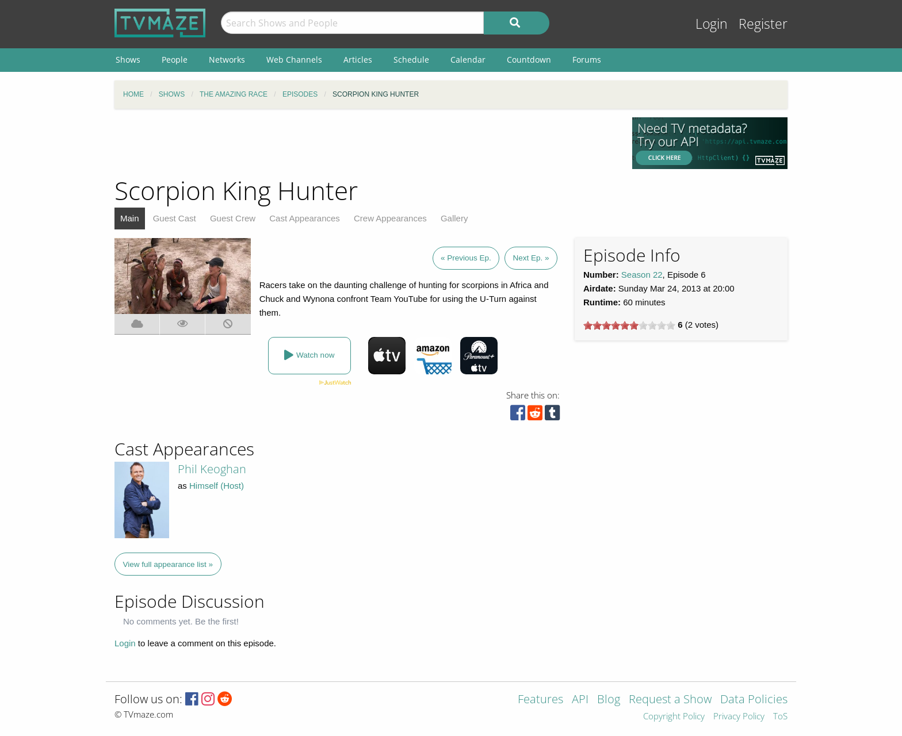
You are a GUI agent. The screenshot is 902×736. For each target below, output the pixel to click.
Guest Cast (174, 218)
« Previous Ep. (466, 258)
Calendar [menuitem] (468, 59)
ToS (780, 717)
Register (763, 24)
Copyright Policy (674, 717)
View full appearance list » (168, 564)
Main (129, 218)
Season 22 (642, 274)
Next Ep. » (531, 258)
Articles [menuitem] (357, 59)
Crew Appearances (390, 218)
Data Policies (754, 700)
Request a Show (670, 700)
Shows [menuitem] (128, 59)
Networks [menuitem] (227, 59)
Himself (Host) (216, 485)
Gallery (454, 218)
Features (540, 700)
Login (711, 24)
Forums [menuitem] (586, 59)
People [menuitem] (175, 59)
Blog (608, 700)
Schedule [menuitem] (411, 59)
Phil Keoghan (212, 469)
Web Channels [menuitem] (294, 59)
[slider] (629, 325)
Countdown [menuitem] (529, 59)
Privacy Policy (739, 717)
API (580, 700)
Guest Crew (232, 218)
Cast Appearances (304, 218)
